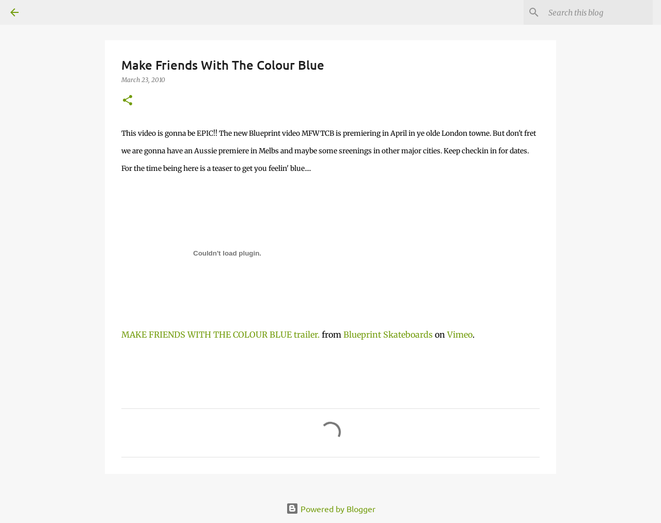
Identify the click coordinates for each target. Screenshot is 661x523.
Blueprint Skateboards (388, 334)
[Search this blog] (598, 12)
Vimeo (460, 334)
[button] (127, 101)
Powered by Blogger (330, 508)
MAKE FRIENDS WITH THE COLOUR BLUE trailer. (220, 334)
